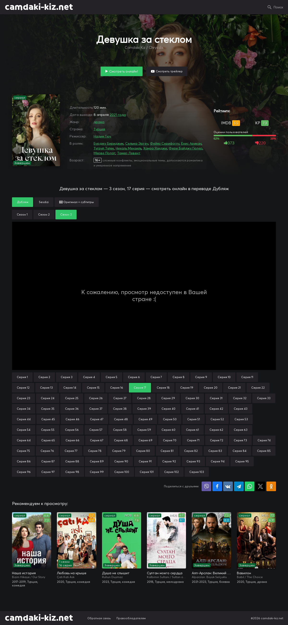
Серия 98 (72, 472)
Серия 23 (23, 398)
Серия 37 (95, 408)
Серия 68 (121, 440)
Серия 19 (186, 387)
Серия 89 (97, 461)
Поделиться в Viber (206, 486)
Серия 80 (143, 451)
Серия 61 (192, 430)
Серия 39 (144, 408)
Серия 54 (23, 430)
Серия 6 (134, 377)
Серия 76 (47, 451)
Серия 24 (47, 398)
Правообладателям (131, 618)
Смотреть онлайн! (123, 71)
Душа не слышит (116, 573)
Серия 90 (121, 461)
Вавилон (244, 573)
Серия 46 (72, 419)
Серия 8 (179, 377)
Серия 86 (24, 461)
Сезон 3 (66, 214)
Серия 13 (46, 387)
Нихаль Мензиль (129, 148)
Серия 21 (234, 387)
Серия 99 (97, 472)
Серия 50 (170, 419)
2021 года (118, 115)
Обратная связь (99, 618)
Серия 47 (96, 419)
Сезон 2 (44, 214)
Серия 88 (72, 461)
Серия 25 (71, 398)
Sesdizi (44, 202)
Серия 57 (95, 430)
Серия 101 (147, 472)
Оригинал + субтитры (76, 202)
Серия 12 (23, 387)
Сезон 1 (22, 214)
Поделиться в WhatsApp (249, 486)
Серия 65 (48, 440)
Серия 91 (145, 461)
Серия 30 (192, 398)
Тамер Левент (128, 153)
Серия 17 (140, 387)
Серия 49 (145, 419)
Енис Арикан (191, 143)
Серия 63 (240, 430)
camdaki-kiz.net (39, 7)
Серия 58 (120, 430)
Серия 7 (156, 377)
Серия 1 (22, 377)
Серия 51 (193, 419)
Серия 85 (264, 451)
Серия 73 (240, 440)
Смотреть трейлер (169, 71)
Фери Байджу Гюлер (186, 148)
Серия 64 (24, 440)
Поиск (278, 7)
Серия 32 (239, 398)
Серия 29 (168, 398)
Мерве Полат (104, 153)
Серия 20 (210, 387)
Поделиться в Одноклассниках (271, 486)
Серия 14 (69, 387)
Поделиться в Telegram (239, 486)
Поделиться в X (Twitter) (260, 486)
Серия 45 (48, 419)
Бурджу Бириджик (109, 143)
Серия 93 (193, 461)
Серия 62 (216, 430)
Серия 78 (95, 451)
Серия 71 (193, 440)
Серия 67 (96, 440)
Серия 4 (89, 377)
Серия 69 (145, 440)
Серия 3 (66, 377)
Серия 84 (239, 451)
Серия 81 (167, 451)
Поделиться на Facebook (217, 486)
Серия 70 (169, 440)
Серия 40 (168, 408)
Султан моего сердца (164, 573)
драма (99, 122)
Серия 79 (119, 451)
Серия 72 (216, 440)
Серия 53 (241, 419)
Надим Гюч (102, 136)
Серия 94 (218, 461)
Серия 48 (121, 419)
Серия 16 (116, 387)
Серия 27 (119, 398)
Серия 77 (71, 451)
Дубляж (22, 202)
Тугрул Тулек (104, 148)
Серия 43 (240, 408)
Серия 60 (168, 430)
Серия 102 (171, 472)
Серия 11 (247, 377)
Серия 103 (196, 472)
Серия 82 (191, 451)
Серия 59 (144, 430)
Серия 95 (242, 461)
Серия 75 (23, 451)
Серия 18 (163, 387)
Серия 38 (120, 408)
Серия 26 (96, 398)
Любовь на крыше (71, 573)
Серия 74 (264, 440)
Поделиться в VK (228, 486)
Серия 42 (216, 408)
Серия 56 (72, 430)
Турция (99, 129)
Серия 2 (44, 377)
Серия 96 (24, 472)
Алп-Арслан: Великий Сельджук (211, 573)
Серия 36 (72, 408)
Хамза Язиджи (155, 148)
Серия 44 (24, 419)
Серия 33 (263, 398)
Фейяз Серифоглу (165, 143)
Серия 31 (216, 398)
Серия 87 (48, 461)
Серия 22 (258, 387)
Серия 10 (224, 377)
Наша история (24, 573)
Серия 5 (111, 377)
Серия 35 (47, 408)
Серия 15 (93, 387)
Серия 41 (192, 408)
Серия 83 (215, 451)
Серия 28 (144, 398)
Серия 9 (201, 377)
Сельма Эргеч (136, 143)
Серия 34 (23, 408)
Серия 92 (169, 461)
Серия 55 (47, 430)
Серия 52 (217, 419)
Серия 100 (121, 472)
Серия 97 (48, 472)
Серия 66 (72, 440)
